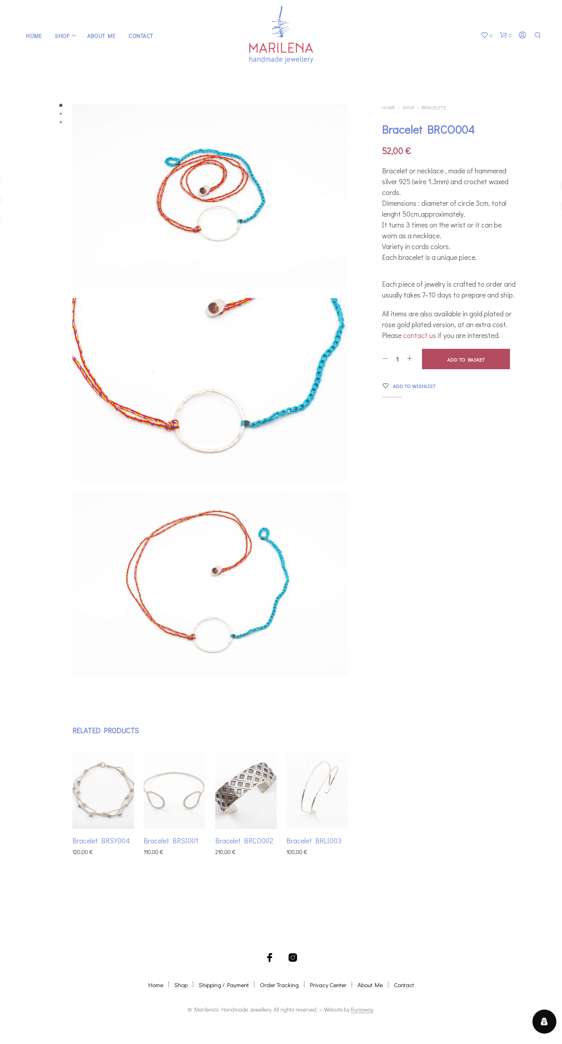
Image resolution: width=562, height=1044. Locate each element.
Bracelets (434, 107)
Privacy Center (328, 985)
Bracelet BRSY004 (101, 837)
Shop (62, 36)
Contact (140, 36)
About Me (101, 36)
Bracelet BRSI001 (171, 837)
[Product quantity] (397, 359)
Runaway (362, 1009)
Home (34, 36)
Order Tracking (279, 985)
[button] (486, 35)
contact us (419, 335)
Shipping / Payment (224, 985)
